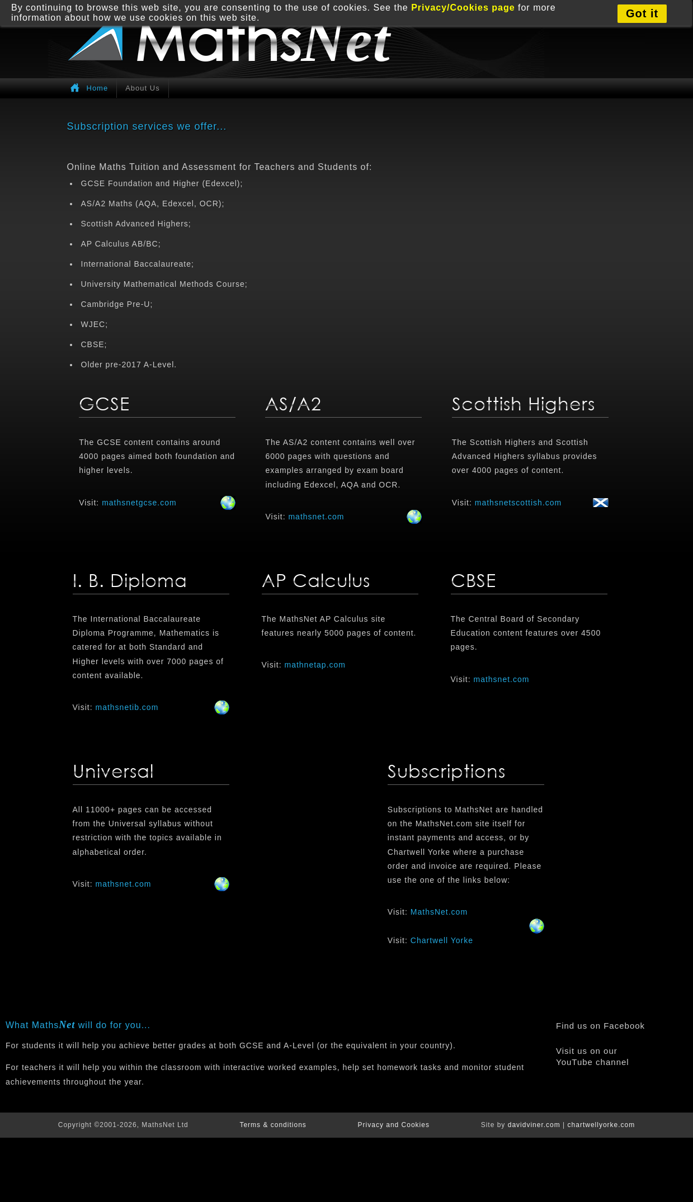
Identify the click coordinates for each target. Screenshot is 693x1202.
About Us (142, 88)
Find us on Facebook (600, 1025)
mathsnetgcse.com (139, 502)
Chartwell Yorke (442, 940)
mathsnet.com (316, 516)
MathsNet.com (439, 911)
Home (98, 88)
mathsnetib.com (126, 707)
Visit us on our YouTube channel (592, 1056)
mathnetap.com (315, 664)
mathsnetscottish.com (518, 502)
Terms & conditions (272, 1125)
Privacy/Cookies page (463, 7)
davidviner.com (534, 1125)
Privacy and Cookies (394, 1125)
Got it (642, 13)
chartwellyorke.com (601, 1125)
